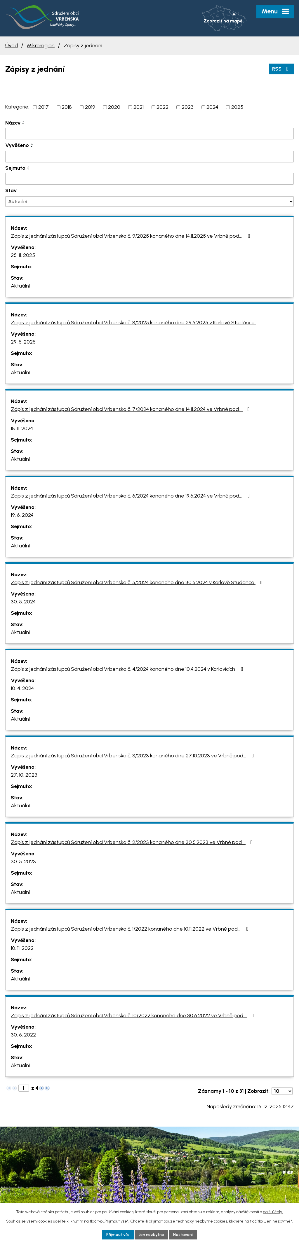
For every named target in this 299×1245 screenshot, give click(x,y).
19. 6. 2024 (22, 515)
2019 (90, 107)
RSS (281, 69)
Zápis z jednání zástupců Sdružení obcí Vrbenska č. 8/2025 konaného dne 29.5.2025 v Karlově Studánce (138, 322)
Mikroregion (41, 45)
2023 (188, 107)
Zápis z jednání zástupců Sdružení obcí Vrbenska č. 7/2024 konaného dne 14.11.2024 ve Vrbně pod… (131, 409)
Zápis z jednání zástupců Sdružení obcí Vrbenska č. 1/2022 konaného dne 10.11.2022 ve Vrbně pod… (131, 929)
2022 (162, 107)
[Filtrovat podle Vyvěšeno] (149, 156)
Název (12, 123)
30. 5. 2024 (23, 601)
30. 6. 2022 (23, 1035)
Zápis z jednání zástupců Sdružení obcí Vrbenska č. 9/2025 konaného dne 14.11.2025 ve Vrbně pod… (131, 236)
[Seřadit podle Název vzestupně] (23, 121)
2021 (138, 107)
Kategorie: (17, 107)
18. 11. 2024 (22, 428)
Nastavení (183, 1234)
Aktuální (20, 286)
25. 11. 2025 (23, 255)
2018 (67, 107)
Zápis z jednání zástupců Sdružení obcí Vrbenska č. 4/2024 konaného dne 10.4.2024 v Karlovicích (128, 669)
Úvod (11, 45)
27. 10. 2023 (24, 775)
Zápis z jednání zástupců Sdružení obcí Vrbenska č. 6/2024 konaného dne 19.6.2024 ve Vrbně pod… (131, 496)
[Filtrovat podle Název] (149, 133)
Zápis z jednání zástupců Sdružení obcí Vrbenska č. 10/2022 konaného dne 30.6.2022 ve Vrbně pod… (133, 1015)
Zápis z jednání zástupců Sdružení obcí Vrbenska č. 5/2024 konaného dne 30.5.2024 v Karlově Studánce (138, 582)
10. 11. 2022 (22, 948)
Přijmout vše (118, 1234)
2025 (237, 107)
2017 (43, 107)
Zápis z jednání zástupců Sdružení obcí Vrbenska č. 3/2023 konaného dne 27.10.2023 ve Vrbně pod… (133, 755)
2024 (212, 107)
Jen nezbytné (151, 1234)
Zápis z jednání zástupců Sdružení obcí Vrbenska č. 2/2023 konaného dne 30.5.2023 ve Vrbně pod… (133, 842)
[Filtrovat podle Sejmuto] (149, 179)
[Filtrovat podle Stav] (149, 201)
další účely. (273, 1211)
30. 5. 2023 (23, 861)
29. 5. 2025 (23, 342)
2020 (114, 107)
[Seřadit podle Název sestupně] (23, 124)
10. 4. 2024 (22, 688)
